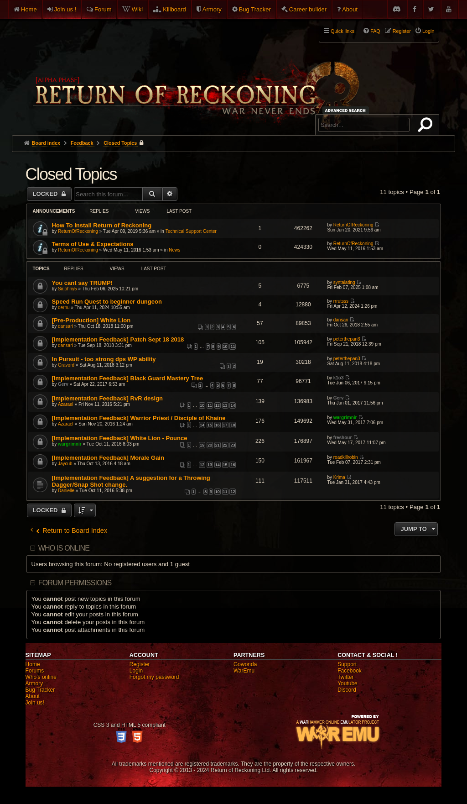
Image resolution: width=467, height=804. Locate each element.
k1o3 (338, 377)
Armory (212, 9)
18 (232, 425)
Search (427, 126)
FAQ (375, 31)
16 (217, 425)
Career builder (308, 9)
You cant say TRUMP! (82, 282)
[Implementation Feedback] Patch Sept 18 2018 (118, 339)
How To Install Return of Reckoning (102, 225)
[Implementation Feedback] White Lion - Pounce (119, 438)
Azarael (65, 404)
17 (225, 425)
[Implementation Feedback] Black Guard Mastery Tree (127, 378)
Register (140, 664)
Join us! (35, 702)
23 (232, 445)
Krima (339, 477)
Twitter (345, 677)
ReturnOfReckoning (78, 231)
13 (225, 405)
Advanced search (346, 110)
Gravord (66, 365)
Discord (346, 690)
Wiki (137, 9)
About (350, 9)
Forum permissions (75, 583)
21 (217, 445)
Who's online (41, 677)
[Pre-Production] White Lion (91, 320)
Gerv (63, 384)
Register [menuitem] (402, 31)
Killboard (174, 9)
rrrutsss (340, 301)
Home (29, 9)
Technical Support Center (191, 231)
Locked (46, 193)
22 (225, 445)
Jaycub (65, 463)
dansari (65, 326)
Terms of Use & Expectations (93, 244)
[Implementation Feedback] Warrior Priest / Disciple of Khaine (139, 418)
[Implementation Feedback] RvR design (107, 398)
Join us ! (65, 9)
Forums (35, 670)
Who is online (63, 548)
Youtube (347, 683)
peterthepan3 (346, 339)
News (174, 249)
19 (202, 445)
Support (347, 664)
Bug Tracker (255, 9)
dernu (64, 307)
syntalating (344, 282)
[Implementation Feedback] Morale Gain (108, 457)
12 (217, 405)
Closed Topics (71, 174)
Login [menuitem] (428, 31)
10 (225, 346)
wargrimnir (345, 417)
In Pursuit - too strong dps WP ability (104, 359)
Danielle (66, 490)
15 (210, 425)
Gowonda (245, 664)
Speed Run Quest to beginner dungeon (107, 301)
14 (232, 405)
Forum (103, 9)
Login (136, 670)
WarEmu (244, 670)
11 (232, 346)
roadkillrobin (345, 457)
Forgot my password (154, 677)
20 (210, 445)
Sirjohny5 (67, 288)
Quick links (342, 31)
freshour (342, 437)
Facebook (349, 670)
